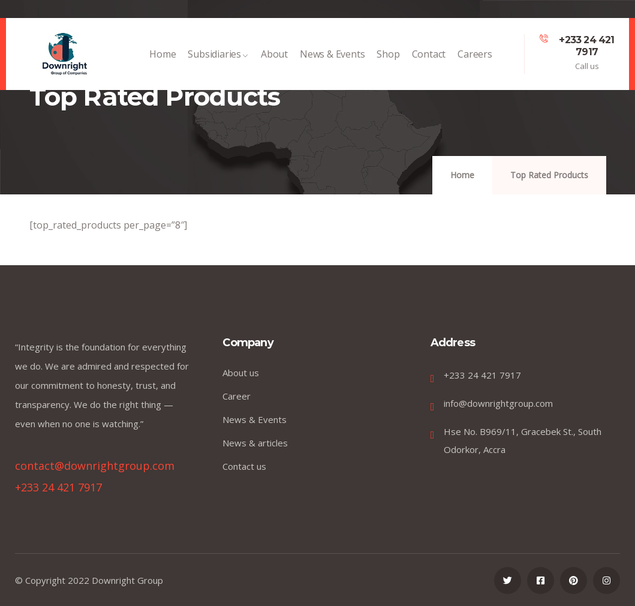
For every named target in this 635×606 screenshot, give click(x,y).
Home (162, 60)
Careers (475, 60)
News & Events (332, 60)
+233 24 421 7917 (586, 46)
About (274, 60)
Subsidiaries (218, 60)
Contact (429, 60)
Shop (388, 60)
